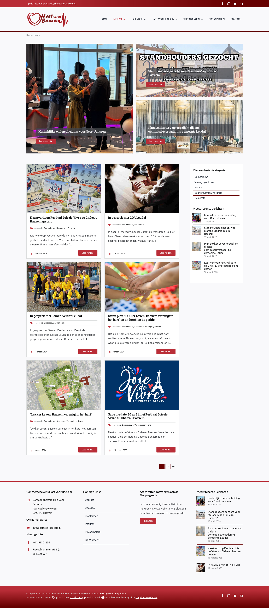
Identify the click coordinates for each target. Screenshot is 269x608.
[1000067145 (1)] (64, 263)
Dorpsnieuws (49, 228)
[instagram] (228, 3)
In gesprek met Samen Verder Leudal (56, 316)
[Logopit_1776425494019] (196, 226)
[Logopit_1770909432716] (142, 361)
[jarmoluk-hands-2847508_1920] (142, 263)
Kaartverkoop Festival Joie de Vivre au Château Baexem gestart (63, 219)
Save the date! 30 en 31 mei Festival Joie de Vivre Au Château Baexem (137, 416)
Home (29, 35)
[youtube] (235, 3)
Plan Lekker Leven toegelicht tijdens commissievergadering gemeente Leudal (221, 248)
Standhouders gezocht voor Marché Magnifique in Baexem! (220, 230)
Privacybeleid (106, 593)
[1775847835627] (196, 242)
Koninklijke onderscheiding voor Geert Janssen (220, 217)
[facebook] (222, 3)
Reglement (120, 593)
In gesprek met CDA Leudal (127, 217)
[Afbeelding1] (64, 361)
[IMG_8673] (196, 214)
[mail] (241, 3)
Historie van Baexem (65, 228)
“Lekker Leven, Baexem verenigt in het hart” (61, 414)
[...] (70, 244)
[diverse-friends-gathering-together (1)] (142, 165)
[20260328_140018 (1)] (64, 165)
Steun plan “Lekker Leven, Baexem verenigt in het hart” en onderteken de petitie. (140, 318)
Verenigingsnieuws (153, 327)
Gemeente (139, 225)
